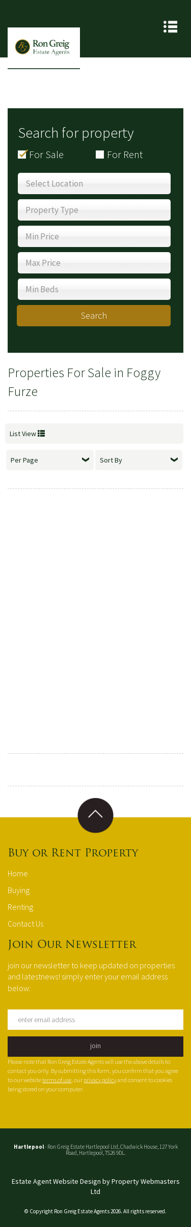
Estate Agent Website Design (56, 1181)
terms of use (56, 1080)
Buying (19, 890)
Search (94, 315)
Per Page (50, 460)
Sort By (139, 460)
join (95, 1045)
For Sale (46, 154)
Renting (20, 907)
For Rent (125, 154)
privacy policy (100, 1080)
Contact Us (25, 923)
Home (18, 873)
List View (27, 433)
